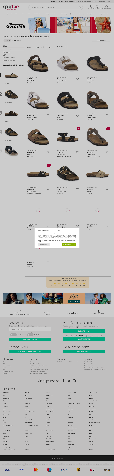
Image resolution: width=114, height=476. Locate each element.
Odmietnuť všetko (44, 244)
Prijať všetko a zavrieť (69, 244)
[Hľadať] (80, 7)
